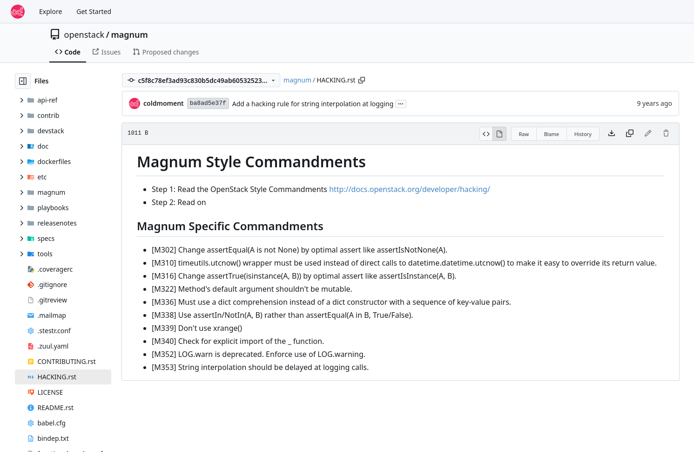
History (583, 133)
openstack (84, 34)
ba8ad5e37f (208, 103)
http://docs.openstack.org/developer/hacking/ (409, 189)
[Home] (18, 11)
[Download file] (611, 134)
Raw (524, 133)
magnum (129, 34)
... (401, 103)
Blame (551, 133)
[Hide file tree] (23, 81)
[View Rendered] (499, 134)
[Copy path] (361, 80)
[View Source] (486, 134)
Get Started (93, 11)
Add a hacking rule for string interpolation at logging (313, 103)
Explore (50, 11)
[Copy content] (629, 134)
